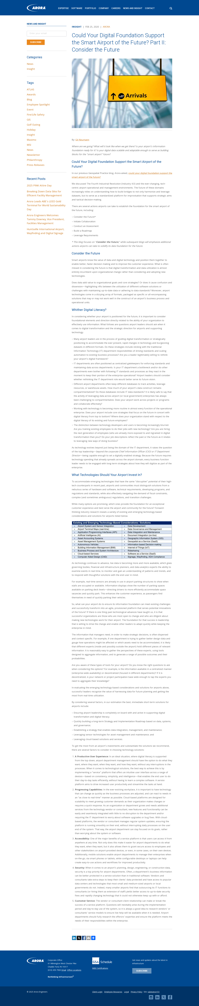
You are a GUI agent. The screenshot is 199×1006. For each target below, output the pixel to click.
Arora (106, 27)
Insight (31, 69)
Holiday (31, 130)
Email (63, 970)
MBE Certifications (100, 968)
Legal (126, 992)
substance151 (154, 992)
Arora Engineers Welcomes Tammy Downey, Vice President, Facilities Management (45, 220)
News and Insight (132, 8)
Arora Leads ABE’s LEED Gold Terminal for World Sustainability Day (46, 206)
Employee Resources (113, 992)
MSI (29, 145)
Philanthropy (34, 160)
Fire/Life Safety (35, 115)
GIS (29, 120)
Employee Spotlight (38, 105)
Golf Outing (33, 125)
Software (76, 8)
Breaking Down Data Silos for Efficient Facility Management (44, 194)
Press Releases (35, 165)
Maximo (31, 140)
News (30, 64)
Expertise (63, 8)
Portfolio (90, 8)
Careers (116, 8)
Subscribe (141, 971)
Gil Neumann (82, 140)
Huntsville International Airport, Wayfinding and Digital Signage (45, 231)
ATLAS (30, 90)
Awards (31, 95)
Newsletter (33, 155)
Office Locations (74, 970)
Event (30, 110)
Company (104, 8)
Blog (29, 100)
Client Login (97, 992)
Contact (150, 8)
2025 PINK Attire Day (39, 186)
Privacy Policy (136, 992)
